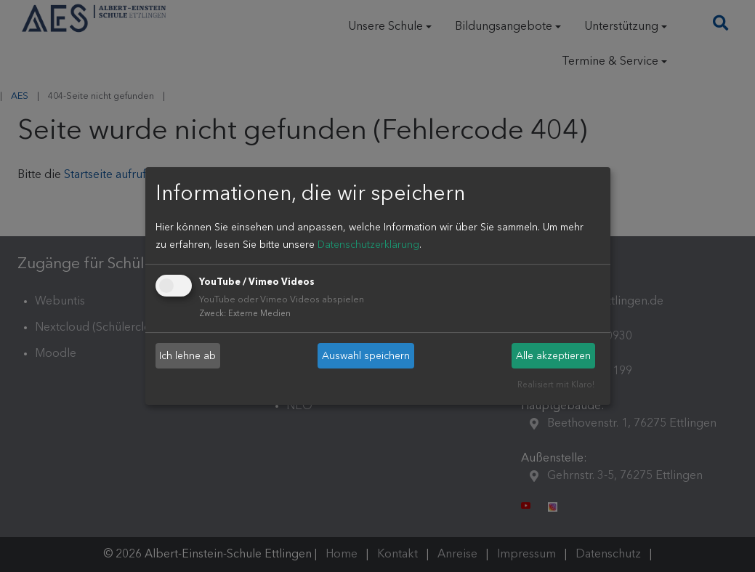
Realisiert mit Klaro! (555, 386)
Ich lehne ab (187, 356)
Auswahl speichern (366, 356)
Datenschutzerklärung (368, 245)
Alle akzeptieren (553, 356)
